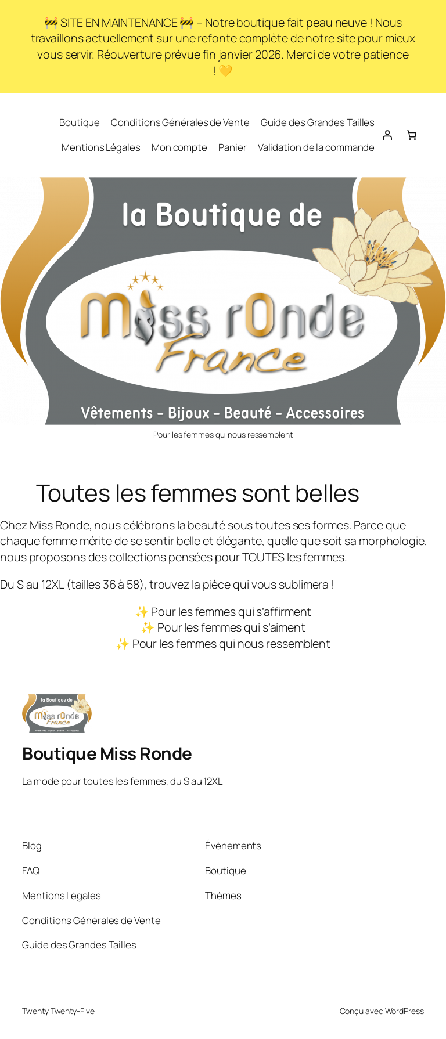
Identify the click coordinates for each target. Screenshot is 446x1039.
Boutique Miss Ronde (107, 753)
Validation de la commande (316, 147)
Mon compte (179, 147)
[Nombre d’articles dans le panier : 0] (411, 134)
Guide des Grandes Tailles (318, 122)
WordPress (404, 1010)
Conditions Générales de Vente (180, 122)
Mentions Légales (101, 147)
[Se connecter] (387, 134)
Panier (232, 147)
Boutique (79, 122)
